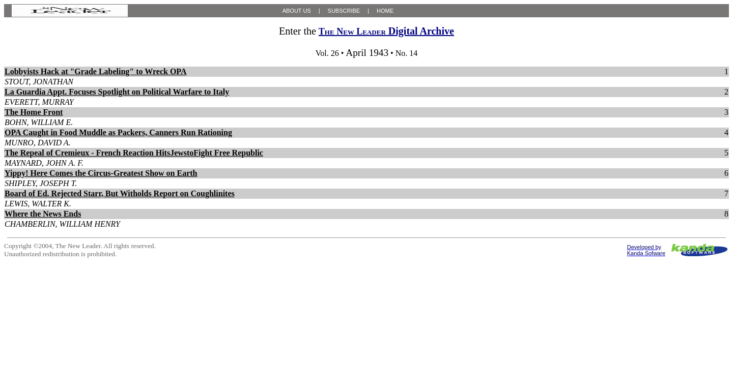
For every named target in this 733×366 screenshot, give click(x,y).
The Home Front (34, 112)
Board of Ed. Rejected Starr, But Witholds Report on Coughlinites (120, 193)
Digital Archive (386, 31)
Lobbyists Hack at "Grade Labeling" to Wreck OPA (96, 71)
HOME (385, 11)
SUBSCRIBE (344, 11)
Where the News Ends (43, 213)
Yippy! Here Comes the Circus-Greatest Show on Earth (101, 173)
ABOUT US (297, 11)
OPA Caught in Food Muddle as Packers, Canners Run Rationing (118, 132)
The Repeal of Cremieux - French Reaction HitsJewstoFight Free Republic (134, 152)
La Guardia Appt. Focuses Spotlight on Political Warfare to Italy (117, 91)
